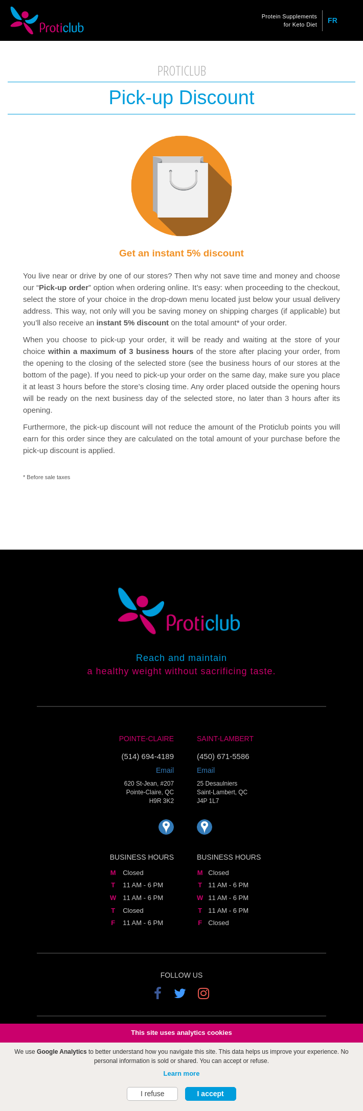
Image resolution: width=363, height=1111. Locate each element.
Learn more (182, 1074)
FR (332, 20)
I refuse (153, 1095)
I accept (210, 1095)
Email (165, 770)
